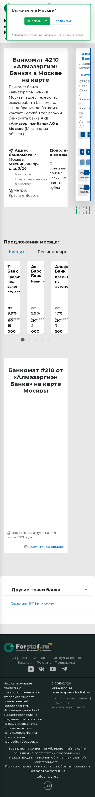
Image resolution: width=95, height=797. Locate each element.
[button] (22, 339)
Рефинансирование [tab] (59, 251)
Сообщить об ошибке (44, 547)
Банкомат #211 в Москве (32, 604)
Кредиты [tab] (18, 251)
